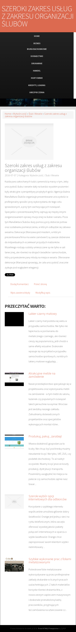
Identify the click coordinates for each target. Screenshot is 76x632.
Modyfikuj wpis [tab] (43, 292)
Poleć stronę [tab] (40, 284)
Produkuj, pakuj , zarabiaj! (45, 436)
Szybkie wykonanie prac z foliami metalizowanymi (50, 560)
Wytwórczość (20, 113)
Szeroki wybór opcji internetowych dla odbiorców (48, 497)
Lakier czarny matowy (43, 314)
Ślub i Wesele (35, 113)
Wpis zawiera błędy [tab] (20, 292)
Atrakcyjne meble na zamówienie (42, 374)
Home (8, 113)
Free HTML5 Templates (48, 628)
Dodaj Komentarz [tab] (19, 284)
